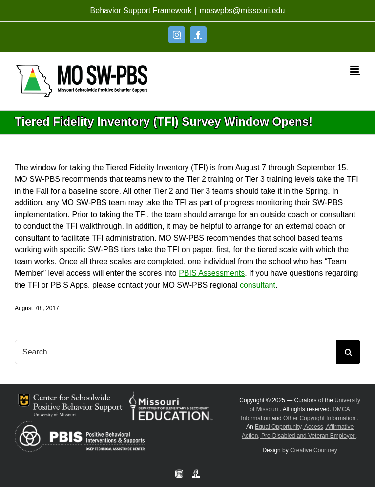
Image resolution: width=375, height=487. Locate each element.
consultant (257, 285)
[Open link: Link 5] (82, 81)
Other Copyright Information (320, 418)
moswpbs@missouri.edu (242, 10)
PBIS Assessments (212, 273)
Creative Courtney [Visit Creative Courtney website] (313, 450)
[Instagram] (176, 34)
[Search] (348, 352)
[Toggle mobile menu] (355, 69)
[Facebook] (198, 34)
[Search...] (175, 352)
